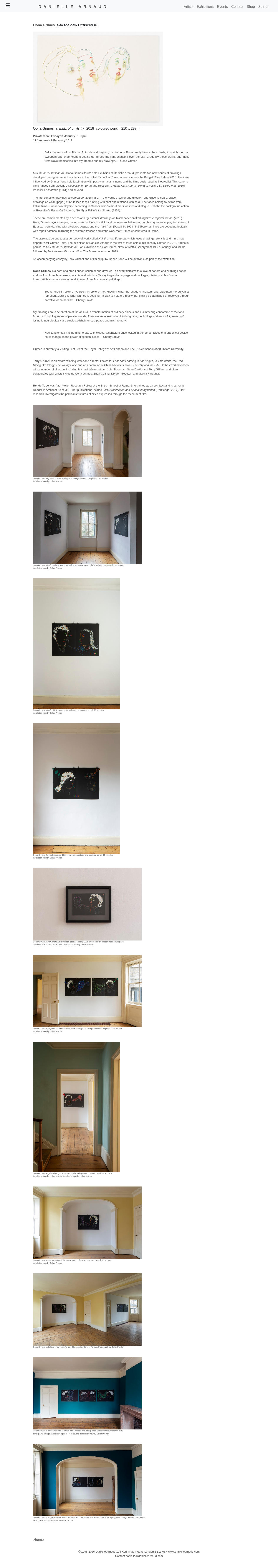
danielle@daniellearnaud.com (144, 1556)
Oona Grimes (44, 25)
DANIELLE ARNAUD (73, 7)
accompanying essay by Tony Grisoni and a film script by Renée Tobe (80, 259)
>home (38, 1539)
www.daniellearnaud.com (184, 1551)
